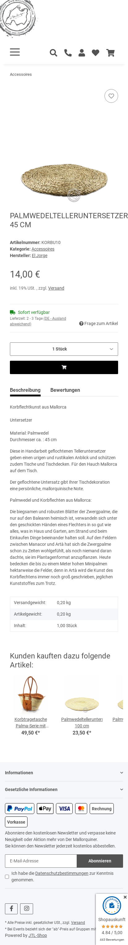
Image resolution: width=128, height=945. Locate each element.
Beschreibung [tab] (25, 390)
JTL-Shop (37, 935)
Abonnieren (99, 860)
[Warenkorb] (110, 53)
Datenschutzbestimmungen (61, 873)
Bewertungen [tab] (65, 390)
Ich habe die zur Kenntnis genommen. (62, 876)
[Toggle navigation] (15, 52)
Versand (56, 288)
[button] (81, 53)
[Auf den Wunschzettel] (111, 96)
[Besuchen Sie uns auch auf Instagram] (26, 908)
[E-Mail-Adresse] (41, 861)
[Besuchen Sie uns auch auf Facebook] (11, 908)
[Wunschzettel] (95, 53)
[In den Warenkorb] (15, 85)
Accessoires (43, 248)
